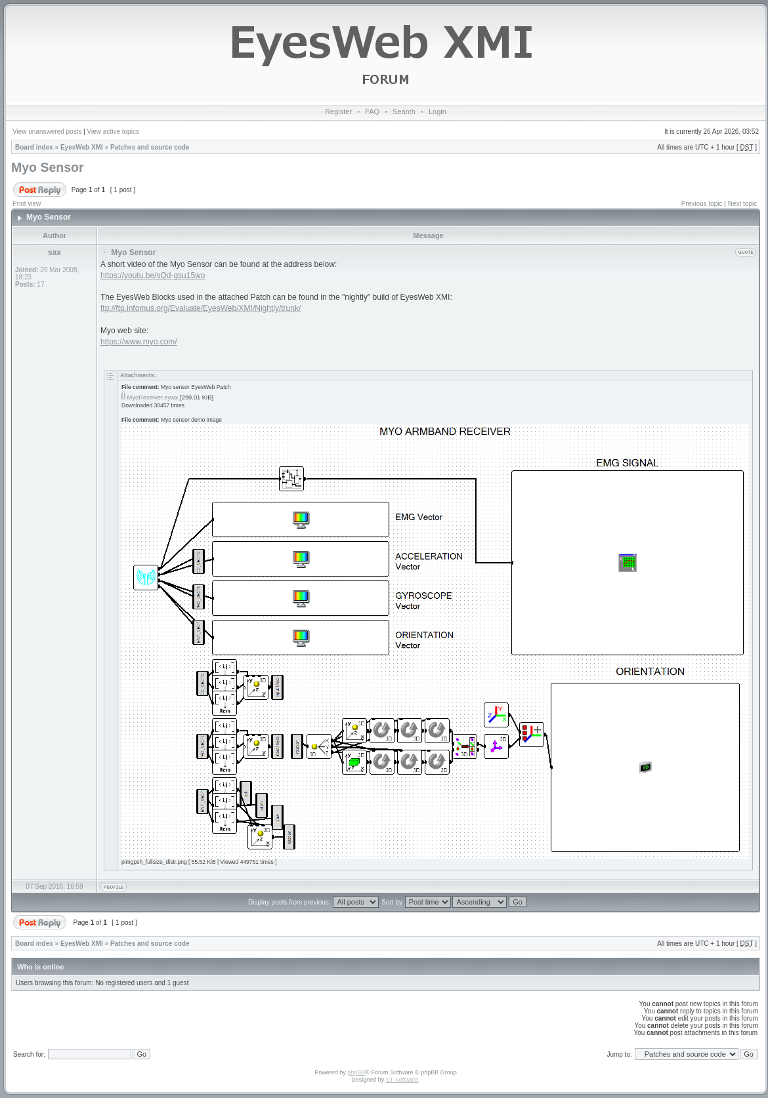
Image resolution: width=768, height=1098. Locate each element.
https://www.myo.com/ (138, 341)
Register (338, 111)
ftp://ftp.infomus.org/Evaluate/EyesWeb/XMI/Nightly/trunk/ (200, 308)
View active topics (113, 131)
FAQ (372, 111)
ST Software (402, 1079)
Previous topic (702, 203)
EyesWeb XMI (81, 147)
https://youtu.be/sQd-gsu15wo (152, 275)
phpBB (356, 1072)
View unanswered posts (46, 131)
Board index (34, 147)
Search (404, 111)
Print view (26, 203)
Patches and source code (150, 147)
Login (437, 111)
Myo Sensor (47, 167)
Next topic (742, 203)
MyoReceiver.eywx (153, 397)
